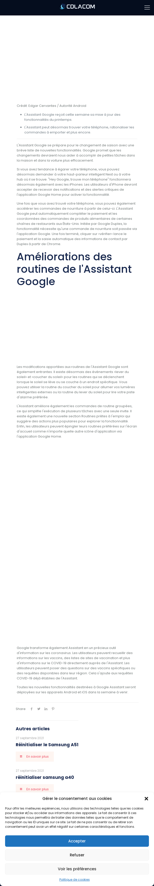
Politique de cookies (74, 879)
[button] (146, 798)
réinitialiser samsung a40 (45, 777)
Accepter (77, 841)
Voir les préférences (77, 869)
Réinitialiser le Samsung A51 (47, 745)
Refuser (77, 855)
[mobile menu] (147, 7)
